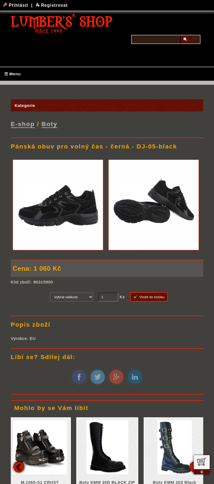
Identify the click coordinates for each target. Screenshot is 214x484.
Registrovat (52, 5)
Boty (49, 123)
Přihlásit (16, 5)
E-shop (23, 123)
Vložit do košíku (149, 297)
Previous (18, 466)
